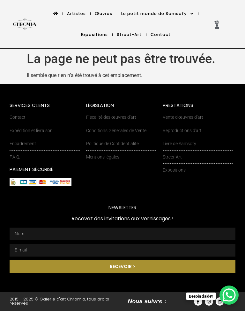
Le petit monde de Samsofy (157, 14)
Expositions (94, 34)
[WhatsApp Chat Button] (229, 295)
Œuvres (103, 13)
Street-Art (129, 34)
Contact (161, 34)
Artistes (76, 13)
